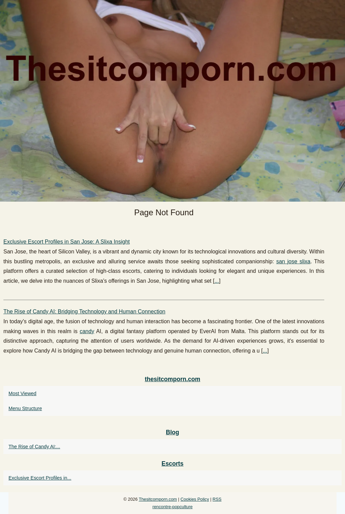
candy (87, 331)
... (216, 281)
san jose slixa (293, 261)
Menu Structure (25, 408)
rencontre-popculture (172, 506)
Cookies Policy (194, 499)
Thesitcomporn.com (158, 499)
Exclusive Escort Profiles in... (39, 478)
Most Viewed (22, 393)
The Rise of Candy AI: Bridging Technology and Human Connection (84, 311)
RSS (216, 499)
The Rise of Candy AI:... (34, 446)
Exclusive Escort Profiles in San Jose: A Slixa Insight (66, 242)
